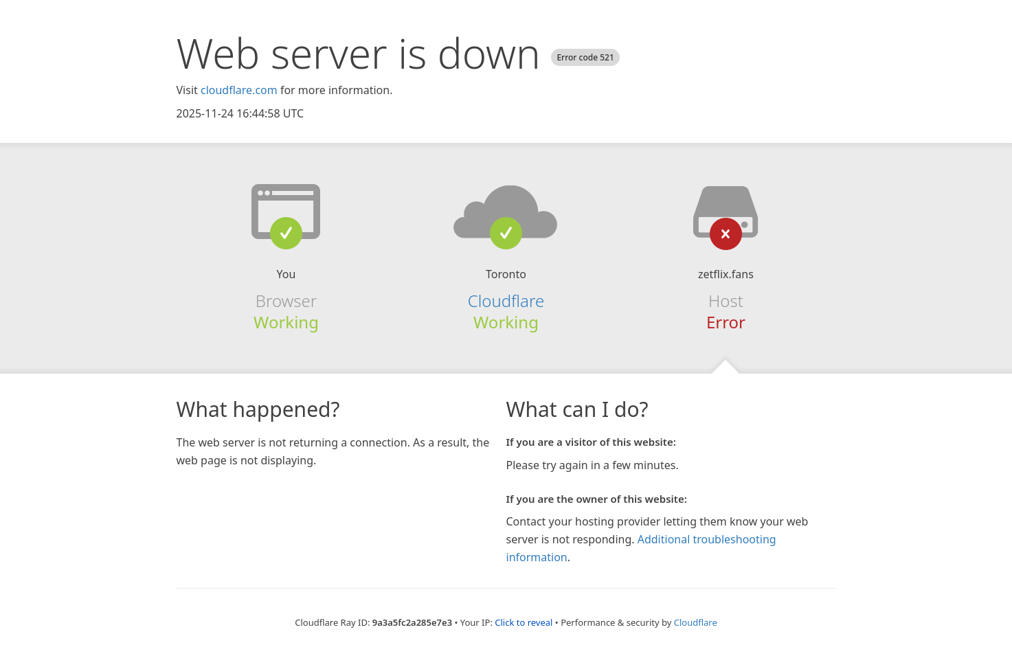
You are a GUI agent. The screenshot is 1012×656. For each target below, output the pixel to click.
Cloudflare (506, 300)
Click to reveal (523, 622)
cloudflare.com (239, 90)
